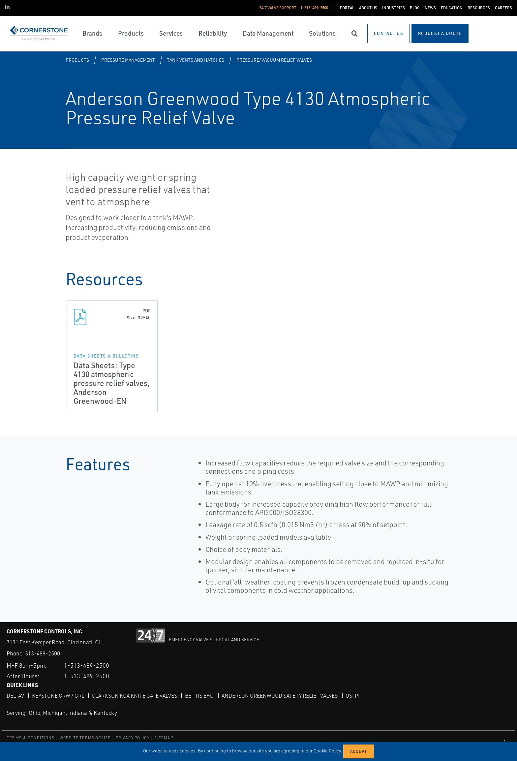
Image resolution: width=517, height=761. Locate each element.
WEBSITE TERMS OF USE (85, 737)
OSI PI (353, 695)
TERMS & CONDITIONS (31, 737)
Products (77, 60)
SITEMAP (163, 737)
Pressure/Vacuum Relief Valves (274, 60)
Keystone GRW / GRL (58, 695)
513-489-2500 (42, 653)
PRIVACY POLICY (133, 737)
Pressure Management (128, 60)
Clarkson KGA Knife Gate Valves (134, 695)
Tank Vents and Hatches (195, 60)
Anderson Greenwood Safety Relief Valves (280, 695)
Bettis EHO (199, 695)
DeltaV (15, 695)
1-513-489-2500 (86, 665)
